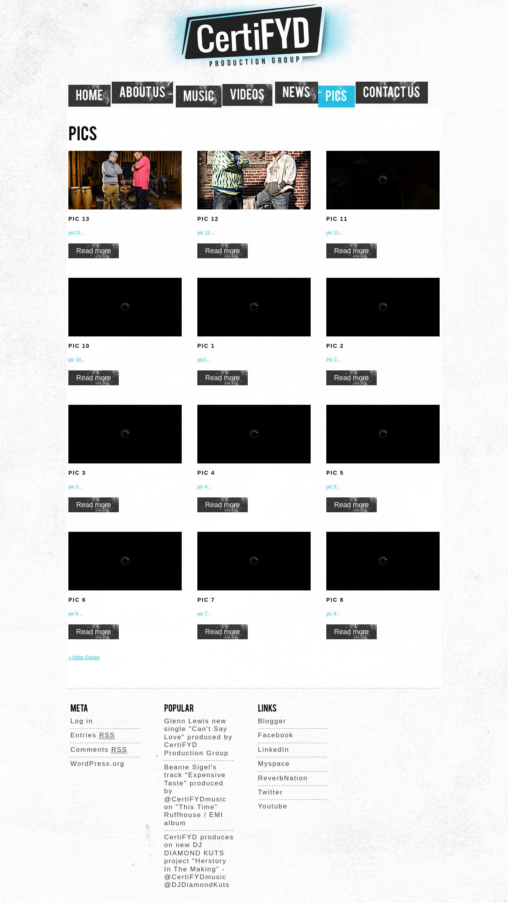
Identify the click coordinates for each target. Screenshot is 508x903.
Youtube (273, 806)
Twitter (270, 792)
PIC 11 (337, 219)
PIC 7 (206, 600)
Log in (81, 721)
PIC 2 (335, 346)
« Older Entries (84, 657)
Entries (92, 735)
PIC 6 (77, 600)
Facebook (275, 735)
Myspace (274, 763)
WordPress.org (97, 763)
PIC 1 (206, 346)
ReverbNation (283, 778)
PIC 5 (335, 473)
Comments (98, 750)
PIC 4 (206, 473)
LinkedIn (273, 749)
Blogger (272, 721)
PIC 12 (208, 219)
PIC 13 (79, 219)
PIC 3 (77, 473)
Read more (93, 251)
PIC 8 (335, 600)
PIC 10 (79, 346)
